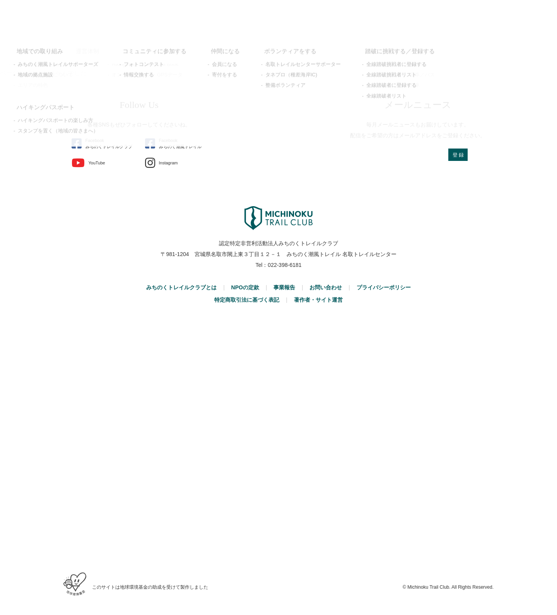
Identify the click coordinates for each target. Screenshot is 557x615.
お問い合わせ (325, 287)
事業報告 (284, 287)
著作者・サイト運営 (318, 300)
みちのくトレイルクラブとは (181, 287)
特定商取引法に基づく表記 (246, 300)
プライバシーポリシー (384, 287)
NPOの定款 (245, 287)
